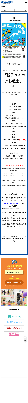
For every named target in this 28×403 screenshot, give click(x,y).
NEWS (3, 350)
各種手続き (4, 383)
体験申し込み (5, 379)
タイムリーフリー (6, 366)
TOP (2, 345)
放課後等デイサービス (7, 359)
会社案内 (3, 388)
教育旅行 (4, 363)
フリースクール (5, 361)
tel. (14, 282)
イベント (3, 375)
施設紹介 (3, 371)
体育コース (4, 356)
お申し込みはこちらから (13, 272)
